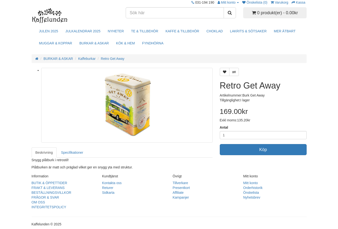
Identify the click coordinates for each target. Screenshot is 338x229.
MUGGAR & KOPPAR (55, 43)
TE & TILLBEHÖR (144, 31)
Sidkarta (108, 192)
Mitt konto (250, 183)
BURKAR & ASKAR (94, 43)
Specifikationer (72, 152)
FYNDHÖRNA (153, 43)
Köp (263, 149)
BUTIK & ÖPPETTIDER (49, 183)
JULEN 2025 (48, 31)
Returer (107, 188)
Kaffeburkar (87, 59)
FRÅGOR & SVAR (45, 197)
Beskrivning (44, 152)
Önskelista (251, 192)
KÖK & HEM (125, 43)
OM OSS (38, 202)
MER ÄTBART (285, 31)
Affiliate (178, 192)
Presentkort (181, 188)
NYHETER (116, 31)
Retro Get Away (112, 59)
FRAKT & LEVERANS (48, 188)
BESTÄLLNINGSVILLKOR (51, 192)
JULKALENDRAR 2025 (83, 31)
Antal (224, 127)
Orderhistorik (252, 188)
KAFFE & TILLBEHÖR (182, 31)
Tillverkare (180, 183)
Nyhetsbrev (251, 197)
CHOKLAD (215, 31)
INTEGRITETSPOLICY (49, 207)
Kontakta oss (112, 183)
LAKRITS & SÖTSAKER (248, 31)
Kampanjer (181, 197)
